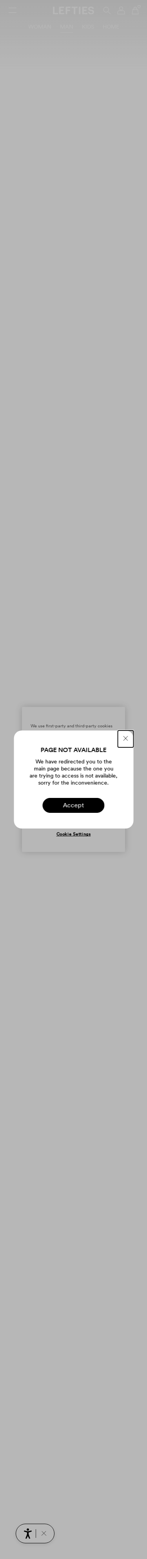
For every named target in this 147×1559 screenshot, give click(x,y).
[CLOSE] (125, 738)
